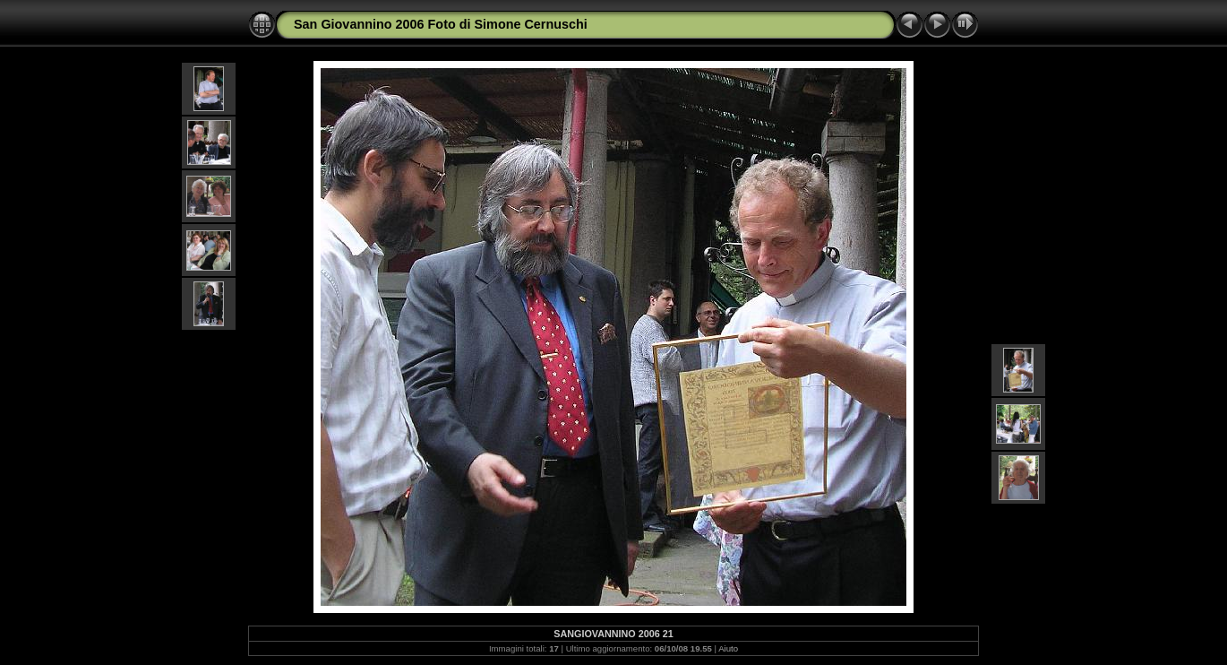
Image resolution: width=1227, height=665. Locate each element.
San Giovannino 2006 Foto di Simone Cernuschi (441, 24)
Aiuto (728, 648)
